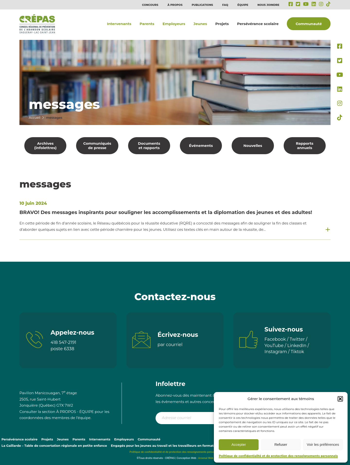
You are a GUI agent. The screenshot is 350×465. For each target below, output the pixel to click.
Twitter (297, 339)
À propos (175, 5)
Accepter (238, 444)
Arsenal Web (205, 458)
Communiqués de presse (97, 145)
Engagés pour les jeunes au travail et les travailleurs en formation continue (173, 445)
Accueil (34, 117)
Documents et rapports (149, 145)
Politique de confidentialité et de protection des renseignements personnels (278, 456)
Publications (202, 5)
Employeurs (174, 23)
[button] (340, 398)
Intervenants (119, 23)
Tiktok (297, 351)
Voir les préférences (323, 444)
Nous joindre (268, 5)
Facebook (275, 339)
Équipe (242, 5)
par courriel (170, 344)
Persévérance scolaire (258, 23)
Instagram (275, 351)
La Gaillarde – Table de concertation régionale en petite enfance (54, 445)
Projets (222, 23)
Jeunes (200, 23)
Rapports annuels (304, 145)
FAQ (225, 5)
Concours (150, 5)
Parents (147, 23)
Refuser (280, 444)
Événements (201, 145)
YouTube (274, 345)
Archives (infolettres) (45, 145)
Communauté (309, 23)
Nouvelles (253, 145)
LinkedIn (296, 345)
